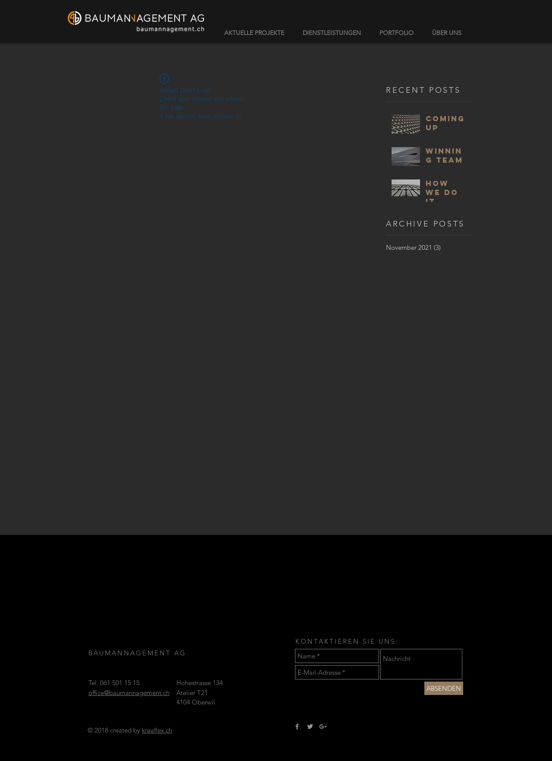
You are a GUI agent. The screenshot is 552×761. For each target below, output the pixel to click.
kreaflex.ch (157, 730)
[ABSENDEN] (443, 688)
